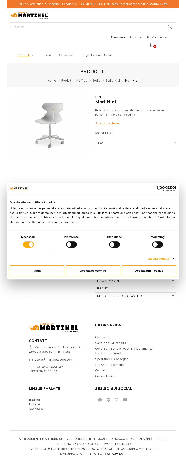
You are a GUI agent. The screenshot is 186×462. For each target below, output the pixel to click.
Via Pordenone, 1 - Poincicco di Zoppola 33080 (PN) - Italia (55, 349)
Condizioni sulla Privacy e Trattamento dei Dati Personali (124, 351)
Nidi (98, 97)
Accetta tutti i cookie (149, 270)
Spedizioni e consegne (111, 359)
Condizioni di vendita (110, 343)
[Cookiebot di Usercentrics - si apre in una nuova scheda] (159, 188)
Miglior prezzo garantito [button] (119, 296)
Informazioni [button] (108, 281)
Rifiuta (36, 270)
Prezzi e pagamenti (109, 365)
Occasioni (66, 55)
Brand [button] (102, 288)
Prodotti (26, 55)
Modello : (104, 133)
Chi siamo (102, 337)
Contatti (101, 370)
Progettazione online (96, 55)
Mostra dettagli (158, 258)
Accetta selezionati (93, 270)
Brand (47, 55)
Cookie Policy (105, 376)
